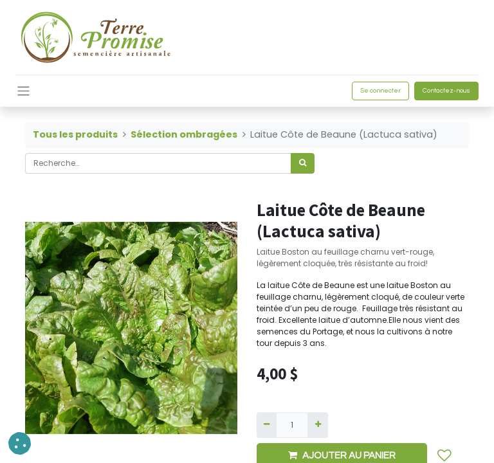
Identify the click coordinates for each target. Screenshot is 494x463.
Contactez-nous (446, 90)
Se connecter (380, 90)
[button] (19, 443)
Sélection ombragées (184, 134)
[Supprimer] (267, 425)
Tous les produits (75, 134)
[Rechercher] (303, 163)
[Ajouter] (317, 425)
